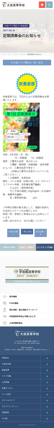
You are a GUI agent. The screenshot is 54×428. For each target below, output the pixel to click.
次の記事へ (40, 232)
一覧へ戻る (27, 231)
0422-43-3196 (21, 343)
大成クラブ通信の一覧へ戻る (27, 62)
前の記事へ (13, 233)
